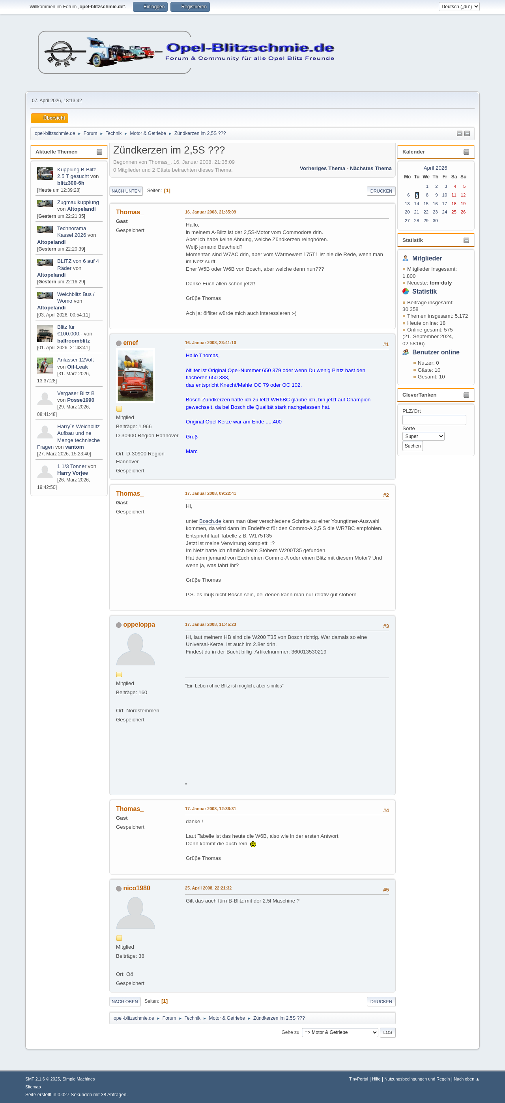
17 (444, 203)
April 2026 (435, 168)
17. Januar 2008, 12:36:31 (210, 808)
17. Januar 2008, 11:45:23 (210, 624)
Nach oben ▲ (467, 1079)
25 (453, 212)
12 (463, 195)
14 (416, 203)
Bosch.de (210, 521)
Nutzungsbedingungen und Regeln (417, 1079)
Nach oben (125, 1001)
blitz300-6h (70, 183)
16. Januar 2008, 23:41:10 (210, 342)
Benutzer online (436, 352)
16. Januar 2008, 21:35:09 (210, 212)
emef (130, 342)
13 (407, 203)
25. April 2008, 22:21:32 (208, 888)
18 (453, 203)
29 (425, 220)
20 (407, 212)
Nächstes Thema (371, 168)
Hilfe (376, 1079)
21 (416, 212)
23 (435, 212)
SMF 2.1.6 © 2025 (42, 1079)
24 (444, 212)
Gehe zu (290, 1032)
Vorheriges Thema (322, 168)
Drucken (381, 191)
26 (463, 212)
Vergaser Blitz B (76, 393)
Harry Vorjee (72, 473)
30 (435, 220)
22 (425, 212)
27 (407, 220)
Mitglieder (427, 258)
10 (444, 195)
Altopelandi (81, 209)
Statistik (412, 240)
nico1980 (136, 888)
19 (463, 203)
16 (435, 203)
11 (453, 195)
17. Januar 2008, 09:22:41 (210, 493)
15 (425, 203)
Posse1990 (80, 400)
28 (416, 220)
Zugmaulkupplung (78, 202)
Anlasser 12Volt (75, 360)
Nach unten (126, 191)
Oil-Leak (77, 367)
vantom (74, 447)
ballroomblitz (73, 341)
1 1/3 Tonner (72, 466)
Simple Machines (78, 1079)
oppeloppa (139, 624)
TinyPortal (358, 1079)
